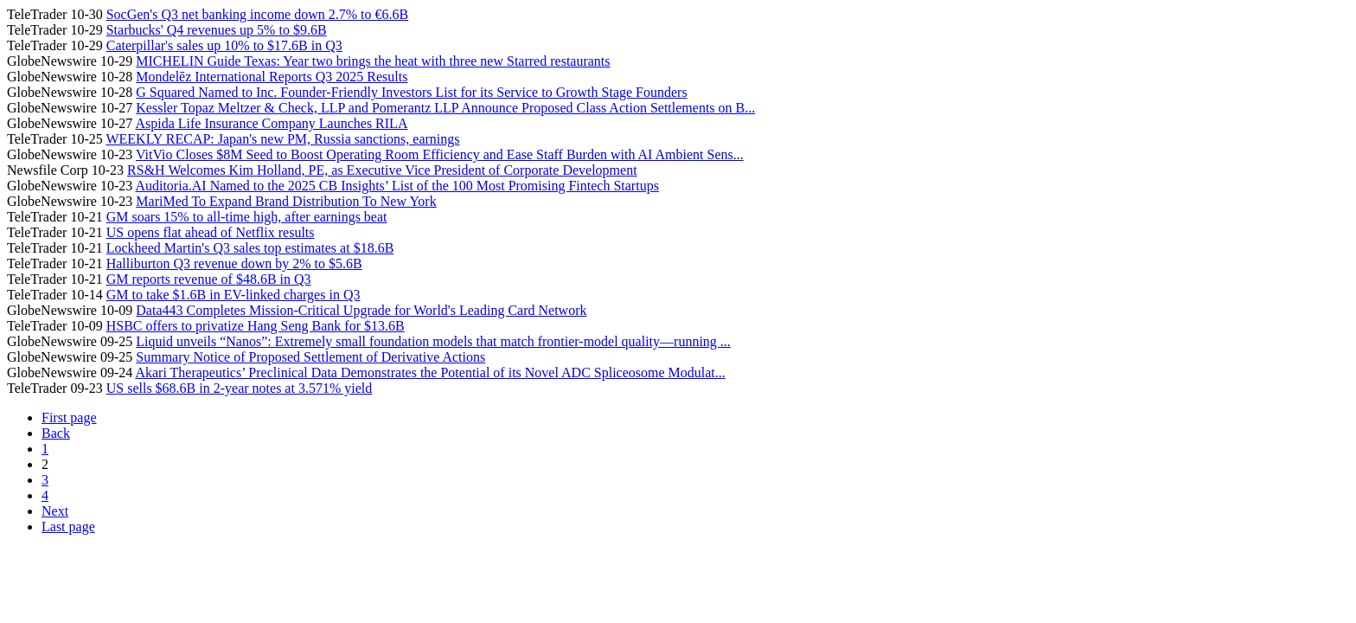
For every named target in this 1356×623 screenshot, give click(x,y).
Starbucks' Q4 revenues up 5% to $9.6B (216, 29)
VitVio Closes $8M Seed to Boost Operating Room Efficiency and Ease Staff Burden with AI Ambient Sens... (440, 154)
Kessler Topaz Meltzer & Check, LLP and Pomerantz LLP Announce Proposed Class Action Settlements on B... (445, 107)
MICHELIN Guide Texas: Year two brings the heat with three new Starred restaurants (373, 61)
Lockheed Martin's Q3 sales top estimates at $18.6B (250, 248)
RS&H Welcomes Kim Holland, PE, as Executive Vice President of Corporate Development (381, 170)
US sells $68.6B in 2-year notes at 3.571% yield (239, 388)
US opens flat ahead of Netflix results (210, 232)
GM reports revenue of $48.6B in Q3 (208, 279)
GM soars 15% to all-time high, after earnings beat (246, 216)
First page (69, 417)
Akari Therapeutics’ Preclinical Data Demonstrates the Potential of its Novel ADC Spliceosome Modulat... (430, 372)
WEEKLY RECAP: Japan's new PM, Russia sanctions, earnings (282, 139)
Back (56, 433)
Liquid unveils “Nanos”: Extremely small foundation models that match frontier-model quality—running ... (433, 341)
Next (55, 511)
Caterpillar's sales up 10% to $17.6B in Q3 (224, 45)
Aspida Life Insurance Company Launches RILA (271, 123)
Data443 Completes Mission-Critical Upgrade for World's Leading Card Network (361, 310)
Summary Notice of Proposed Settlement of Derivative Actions (310, 357)
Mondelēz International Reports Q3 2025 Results (271, 76)
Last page (68, 526)
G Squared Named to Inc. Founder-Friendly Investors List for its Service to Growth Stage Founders (411, 92)
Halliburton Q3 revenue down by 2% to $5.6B (234, 263)
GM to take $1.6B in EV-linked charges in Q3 (233, 294)
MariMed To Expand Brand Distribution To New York (286, 201)
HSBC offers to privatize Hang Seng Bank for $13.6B (255, 325)
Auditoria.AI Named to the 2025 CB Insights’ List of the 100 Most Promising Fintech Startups (396, 185)
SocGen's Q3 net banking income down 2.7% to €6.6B (257, 14)
